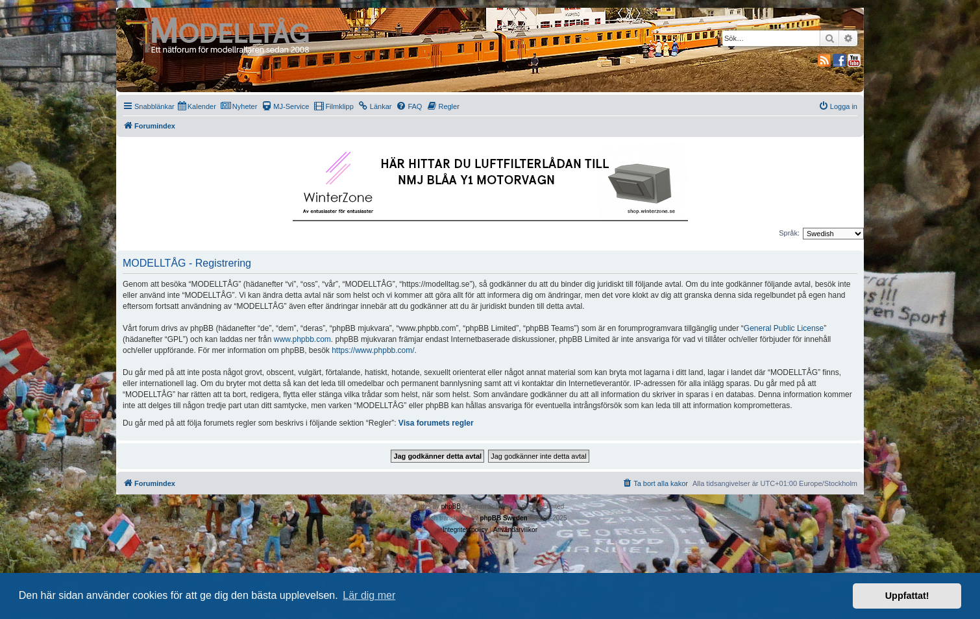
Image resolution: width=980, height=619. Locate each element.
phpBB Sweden (503, 518)
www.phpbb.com (302, 339)
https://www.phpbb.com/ (373, 350)
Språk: (789, 233)
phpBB (451, 506)
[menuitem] (197, 106)
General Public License (784, 328)
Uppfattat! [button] (907, 595)
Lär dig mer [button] (369, 595)
